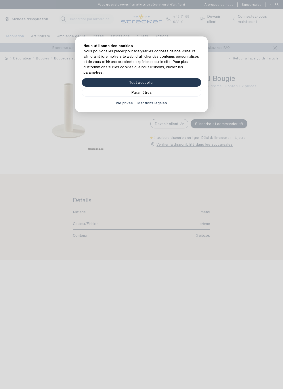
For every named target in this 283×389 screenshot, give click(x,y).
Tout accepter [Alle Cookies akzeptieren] (141, 82)
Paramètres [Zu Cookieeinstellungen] (141, 92)
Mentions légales (152, 103)
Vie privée (124, 103)
